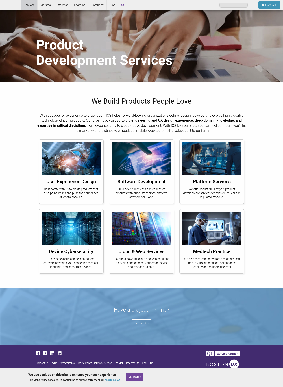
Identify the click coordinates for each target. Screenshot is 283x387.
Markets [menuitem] (45, 5)
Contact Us (141, 323)
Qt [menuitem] (122, 5)
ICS (10, 5)
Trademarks (132, 363)
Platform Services (212, 181)
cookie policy (112, 380)
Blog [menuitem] (112, 5)
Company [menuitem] (97, 5)
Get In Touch (269, 5)
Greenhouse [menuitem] (132, 5)
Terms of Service (103, 363)
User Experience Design (71, 181)
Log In (53, 363)
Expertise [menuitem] (62, 5)
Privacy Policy (67, 363)
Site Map (119, 363)
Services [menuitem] (29, 5)
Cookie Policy (84, 363)
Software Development (141, 181)
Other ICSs (147, 363)
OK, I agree (135, 376)
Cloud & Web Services (141, 251)
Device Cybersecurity (71, 251)
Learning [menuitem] (79, 5)
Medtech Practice (211, 251)
